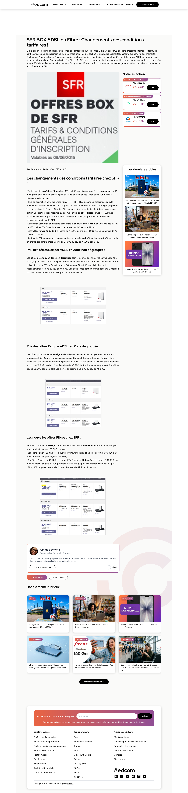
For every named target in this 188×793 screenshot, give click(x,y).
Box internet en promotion (46, 741)
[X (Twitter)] (109, 567)
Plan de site (119, 759)
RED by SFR (80, 763)
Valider (145, 716)
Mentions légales (122, 737)
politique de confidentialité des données (130, 722)
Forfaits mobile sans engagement (50, 746)
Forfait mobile (40, 754)
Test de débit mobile (44, 768)
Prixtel (77, 759)
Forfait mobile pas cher (45, 737)
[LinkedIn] (114, 567)
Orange (77, 746)
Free (76, 737)
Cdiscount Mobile (82, 754)
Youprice (78, 777)
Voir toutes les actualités (94, 681)
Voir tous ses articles (42, 567)
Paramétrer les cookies (125, 746)
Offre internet (37, 577)
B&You (77, 768)
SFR (67, 191)
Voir (152, 88)
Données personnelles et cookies (130, 741)
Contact (118, 754)
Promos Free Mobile (44, 750)
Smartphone (40, 763)
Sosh (76, 772)
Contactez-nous (147, 4)
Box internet (40, 759)
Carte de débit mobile (44, 772)
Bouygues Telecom (83, 741)
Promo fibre (58, 577)
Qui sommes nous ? (123, 750)
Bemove (70, 784)
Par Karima (32, 169)
